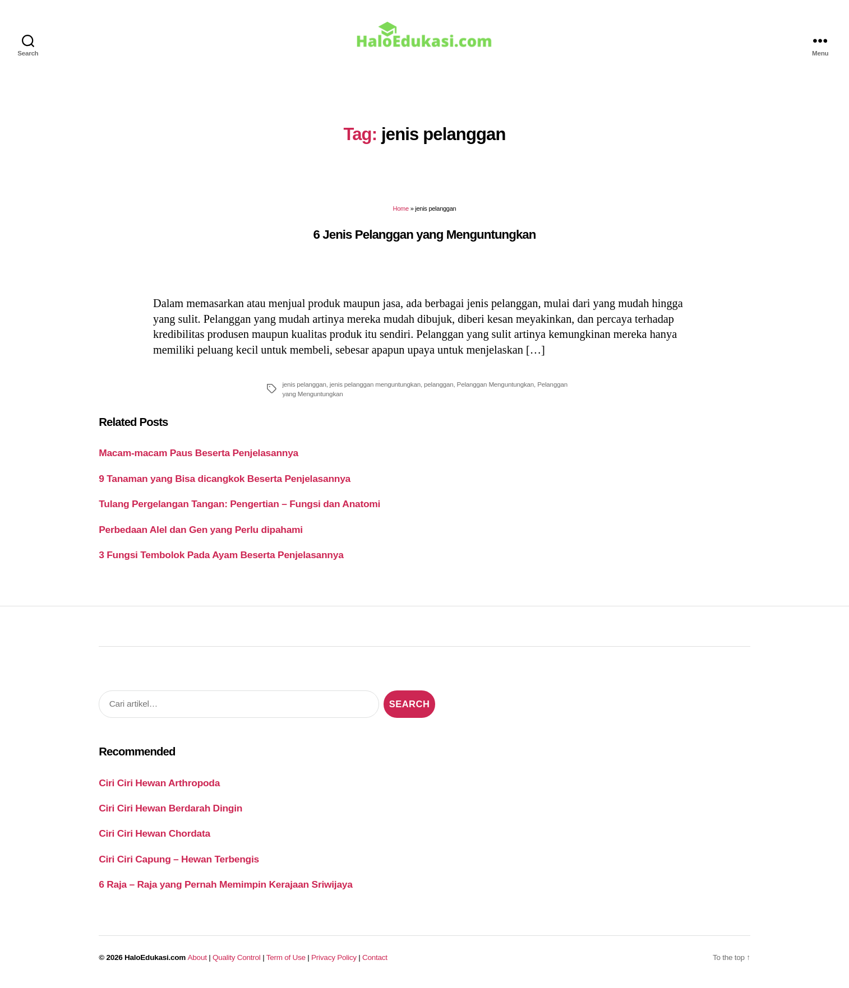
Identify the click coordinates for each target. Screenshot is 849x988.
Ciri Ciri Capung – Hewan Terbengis (179, 859)
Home (401, 209)
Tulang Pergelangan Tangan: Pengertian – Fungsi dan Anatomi (239, 504)
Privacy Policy (334, 958)
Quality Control (237, 958)
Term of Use (286, 958)
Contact (374, 958)
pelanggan (438, 384)
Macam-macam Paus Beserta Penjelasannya (198, 453)
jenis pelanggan (304, 384)
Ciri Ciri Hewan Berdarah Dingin (170, 808)
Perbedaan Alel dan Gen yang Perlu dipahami (201, 530)
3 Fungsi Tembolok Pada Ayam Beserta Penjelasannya (221, 555)
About (197, 958)
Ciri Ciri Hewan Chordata (154, 834)
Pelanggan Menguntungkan (495, 384)
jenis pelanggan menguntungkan (375, 384)
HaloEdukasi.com (155, 958)
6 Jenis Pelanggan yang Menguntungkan (424, 235)
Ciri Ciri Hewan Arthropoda (159, 783)
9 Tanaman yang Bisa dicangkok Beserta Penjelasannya (224, 479)
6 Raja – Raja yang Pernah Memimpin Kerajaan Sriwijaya (225, 884)
